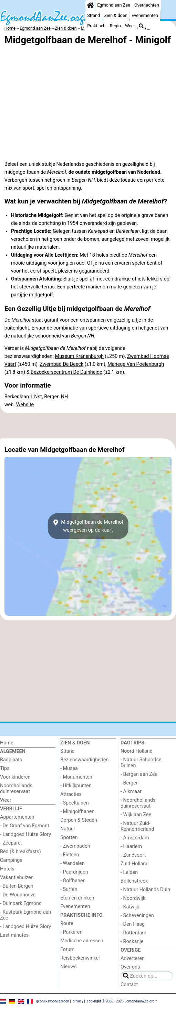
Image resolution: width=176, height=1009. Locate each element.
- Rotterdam (133, 933)
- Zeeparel (11, 843)
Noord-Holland (137, 751)
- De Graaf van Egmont (24, 826)
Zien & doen (115, 15)
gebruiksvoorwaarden (52, 1001)
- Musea (69, 768)
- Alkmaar (131, 791)
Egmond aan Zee (113, 5)
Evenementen (145, 15)
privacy (77, 1001)
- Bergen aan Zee (139, 774)
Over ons (130, 967)
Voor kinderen (15, 777)
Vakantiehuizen (17, 878)
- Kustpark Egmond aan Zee (25, 915)
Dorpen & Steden (78, 820)
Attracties (71, 794)
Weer (130, 25)
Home (6, 743)
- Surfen (68, 889)
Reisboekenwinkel (80, 958)
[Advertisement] (88, 425)
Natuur (67, 829)
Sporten (68, 837)
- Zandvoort (133, 855)
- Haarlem (131, 846)
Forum (67, 949)
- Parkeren (71, 932)
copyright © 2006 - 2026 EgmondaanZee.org (120, 1001)
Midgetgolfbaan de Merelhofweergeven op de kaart (88, 526)
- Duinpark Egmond (21, 903)
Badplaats (11, 760)
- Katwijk (130, 907)
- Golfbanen (73, 881)
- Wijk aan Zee (136, 815)
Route (66, 923)
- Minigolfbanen (77, 812)
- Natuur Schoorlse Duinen (141, 763)
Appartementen (17, 817)
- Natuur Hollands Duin (145, 890)
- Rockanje (132, 941)
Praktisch (96, 25)
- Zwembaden (75, 846)
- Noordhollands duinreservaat (138, 803)
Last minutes (14, 935)
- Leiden (129, 872)
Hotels (7, 869)
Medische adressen (81, 941)
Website (25, 405)
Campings (11, 860)
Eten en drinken (77, 898)
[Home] (90, 5)
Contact (129, 985)
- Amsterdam (135, 838)
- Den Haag (133, 924)
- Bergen (130, 783)
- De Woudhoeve (17, 895)
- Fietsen (69, 855)
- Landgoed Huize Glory (25, 834)
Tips (5, 768)
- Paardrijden (74, 872)
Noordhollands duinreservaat (16, 788)
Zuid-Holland (134, 864)
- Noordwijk (133, 898)
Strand (93, 15)
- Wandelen (72, 863)
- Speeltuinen (74, 803)
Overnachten (146, 5)
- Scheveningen (137, 915)
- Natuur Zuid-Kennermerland (137, 826)
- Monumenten (76, 777)
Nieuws (68, 967)
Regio (115, 25)
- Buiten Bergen (16, 886)
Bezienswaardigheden (84, 760)
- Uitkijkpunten (76, 786)
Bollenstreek (134, 881)
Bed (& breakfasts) (20, 852)
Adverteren (133, 958)
